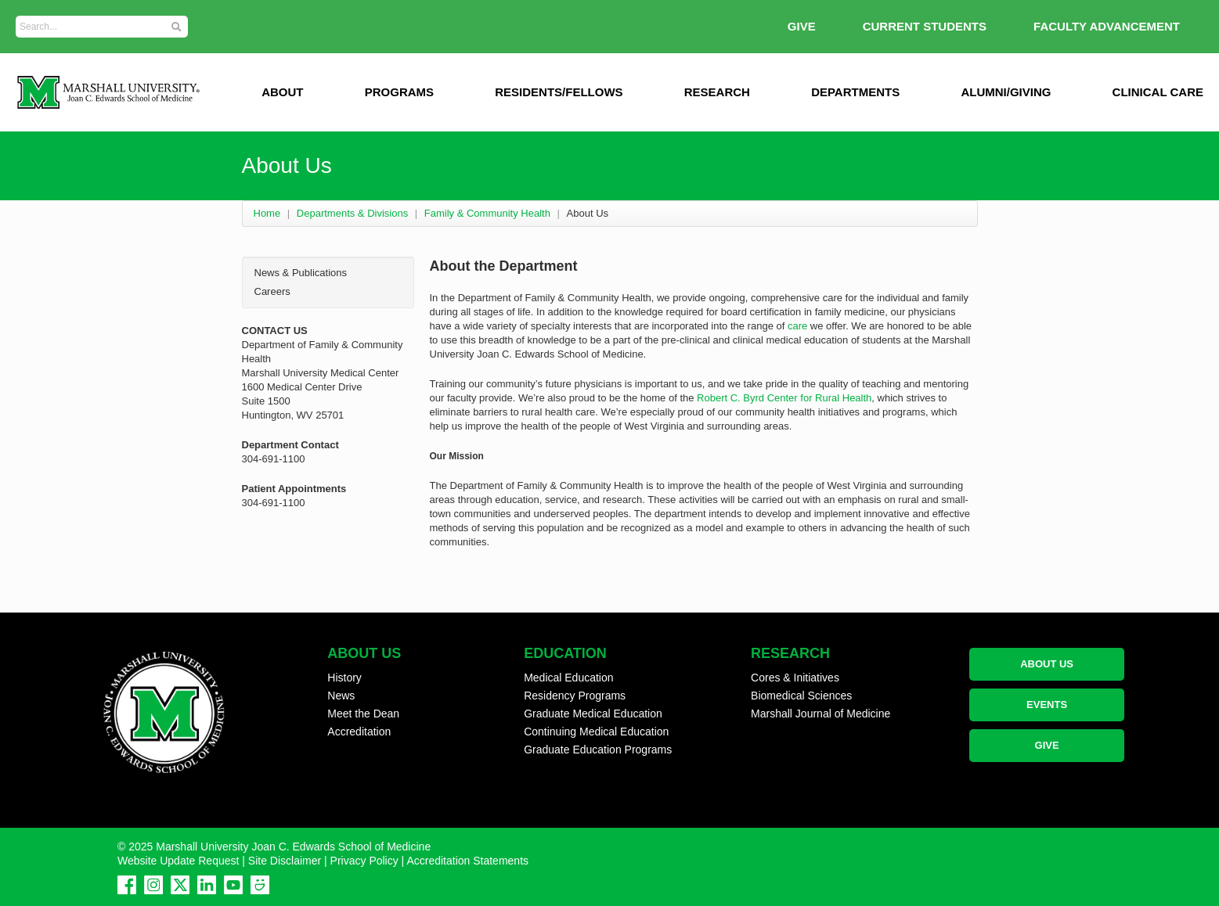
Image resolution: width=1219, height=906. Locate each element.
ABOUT (282, 92)
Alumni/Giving (1006, 92)
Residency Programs (575, 695)
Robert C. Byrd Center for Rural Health (784, 398)
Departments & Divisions (352, 213)
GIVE (802, 26)
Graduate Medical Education (593, 713)
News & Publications (301, 273)
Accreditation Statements (467, 860)
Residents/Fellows (558, 92)
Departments (855, 92)
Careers (272, 291)
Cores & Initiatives (795, 677)
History (344, 677)
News (341, 695)
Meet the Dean (363, 713)
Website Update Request (178, 860)
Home (267, 213)
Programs (399, 92)
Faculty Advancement (1106, 26)
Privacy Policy (364, 860)
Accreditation (359, 731)
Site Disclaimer (284, 860)
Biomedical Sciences (801, 695)
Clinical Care (1158, 92)
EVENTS (1046, 704)
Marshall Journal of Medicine (820, 713)
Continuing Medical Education (596, 731)
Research (717, 92)
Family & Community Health (487, 213)
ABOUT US (1046, 664)
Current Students (924, 26)
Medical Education (568, 677)
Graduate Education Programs (598, 749)
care (797, 326)
